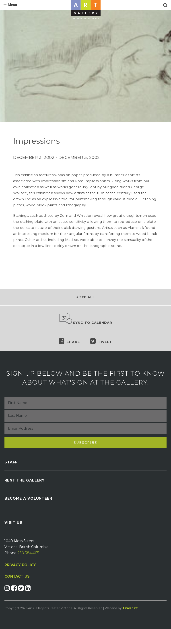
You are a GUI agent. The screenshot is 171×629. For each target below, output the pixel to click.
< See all (85, 297)
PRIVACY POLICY (20, 565)
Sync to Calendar (85, 319)
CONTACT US (17, 576)
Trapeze (130, 608)
